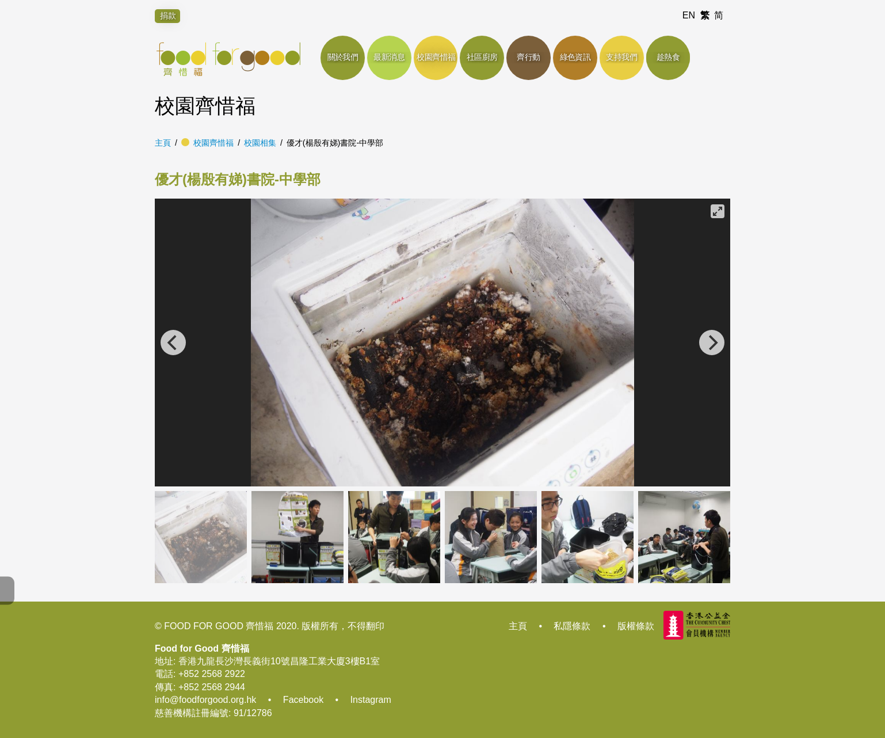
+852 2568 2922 (211, 674)
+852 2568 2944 (211, 687)
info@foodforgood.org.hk (205, 700)
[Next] (711, 342)
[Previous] (173, 342)
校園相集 (260, 142)
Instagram (370, 700)
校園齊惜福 (213, 142)
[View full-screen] (717, 211)
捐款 (168, 15)
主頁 (163, 142)
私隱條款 (572, 626)
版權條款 (635, 626)
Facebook (303, 700)
